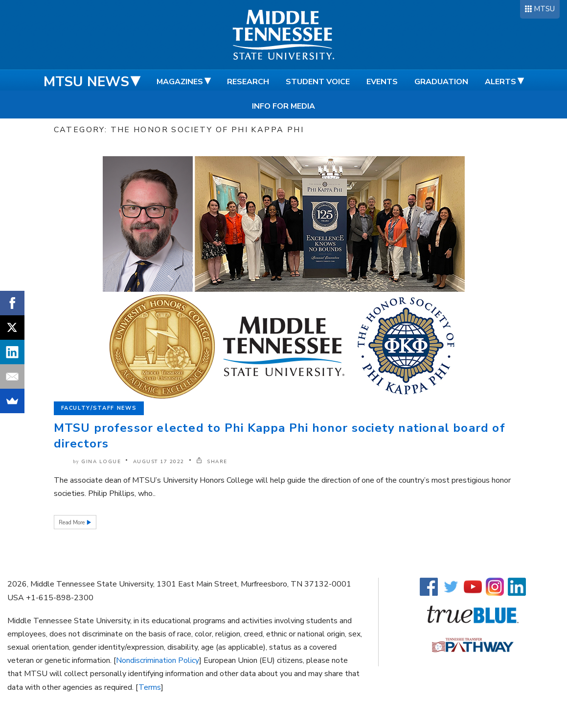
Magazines (180, 81)
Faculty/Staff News (99, 408)
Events (382, 81)
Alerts (500, 81)
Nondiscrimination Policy (157, 660)
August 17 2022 (158, 461)
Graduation (441, 81)
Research (248, 81)
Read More (72, 522)
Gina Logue (101, 461)
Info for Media (283, 106)
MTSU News (86, 81)
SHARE (211, 461)
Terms (149, 687)
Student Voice (318, 81)
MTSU (544, 9)
